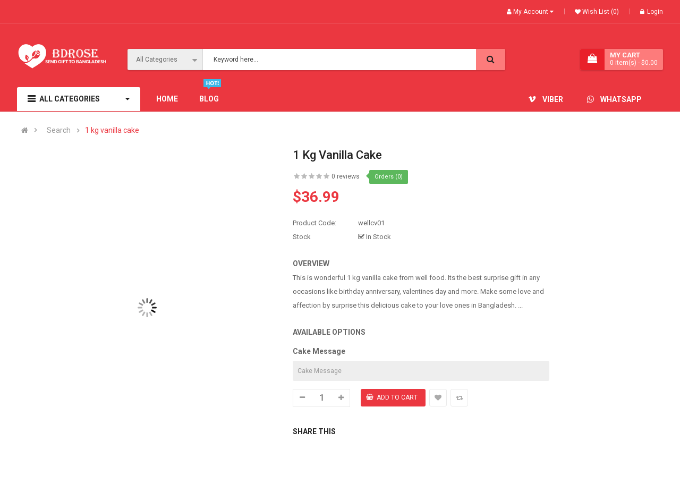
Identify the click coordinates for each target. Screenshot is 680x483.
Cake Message (319, 351)
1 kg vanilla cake (112, 130)
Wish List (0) (600, 11)
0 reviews (346, 176)
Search (59, 130)
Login (651, 11)
